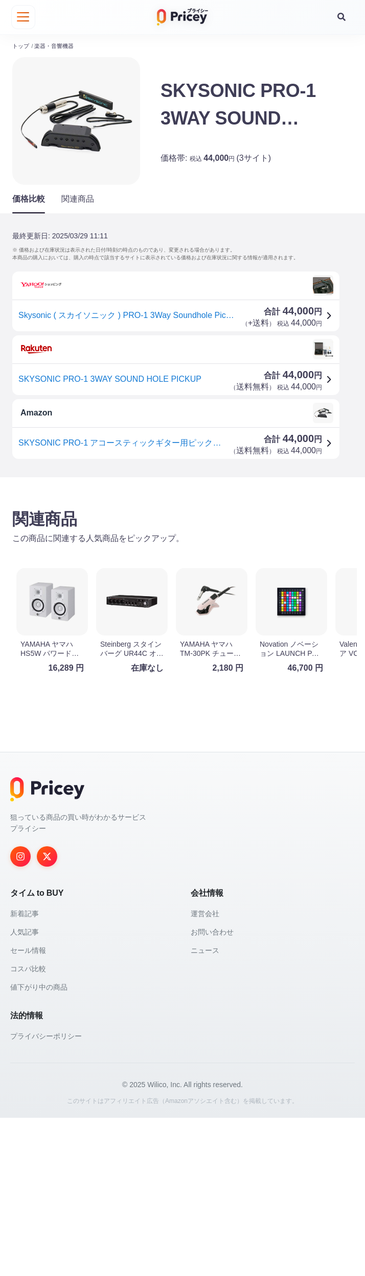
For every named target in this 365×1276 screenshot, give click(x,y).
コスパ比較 (28, 1127)
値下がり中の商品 (38, 1145)
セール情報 (28, 1109)
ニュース (205, 1109)
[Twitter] (47, 1014)
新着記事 (24, 1072)
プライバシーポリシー (46, 1194)
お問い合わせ (212, 1090)
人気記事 (24, 1090)
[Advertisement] (182, 563)
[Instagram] (20, 1014)
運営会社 (205, 1072)
